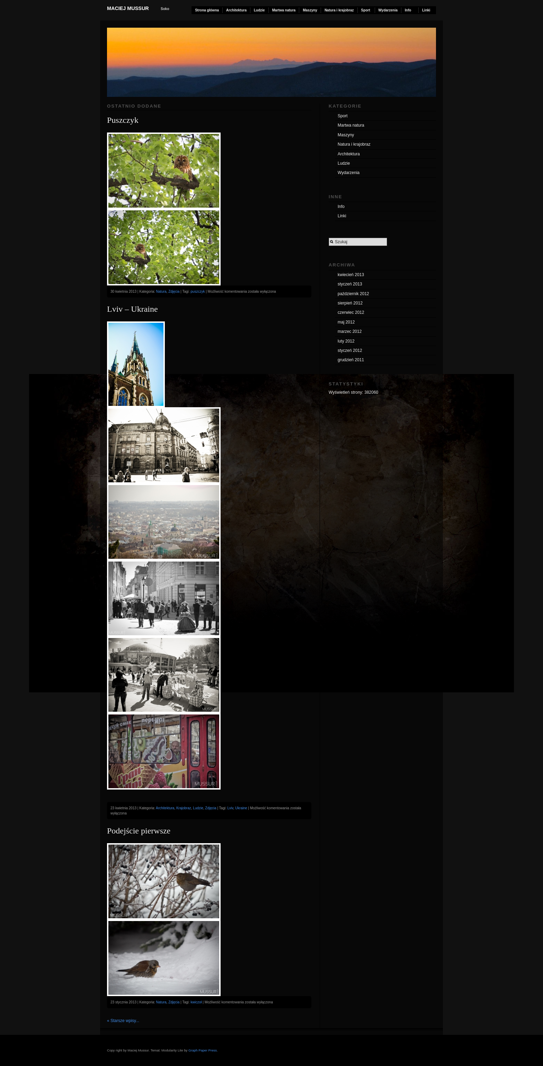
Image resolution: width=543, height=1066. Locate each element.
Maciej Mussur (128, 8)
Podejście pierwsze (138, 830)
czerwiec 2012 (351, 312)
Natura (161, 291)
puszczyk (197, 291)
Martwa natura (284, 10)
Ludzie (259, 10)
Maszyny (310, 10)
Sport (365, 10)
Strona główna (207, 10)
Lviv (230, 808)
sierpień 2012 (350, 303)
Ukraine (241, 808)
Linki (426, 10)
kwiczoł (196, 1002)
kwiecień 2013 (351, 274)
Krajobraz (183, 808)
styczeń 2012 (350, 350)
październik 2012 (353, 293)
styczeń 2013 (350, 284)
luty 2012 (346, 341)
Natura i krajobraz (339, 10)
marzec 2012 (350, 331)
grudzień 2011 (351, 359)
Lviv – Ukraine (132, 308)
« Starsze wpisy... (123, 1020)
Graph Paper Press (202, 1050)
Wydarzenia (388, 10)
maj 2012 (346, 322)
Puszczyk (123, 120)
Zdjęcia (173, 291)
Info (408, 10)
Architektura (236, 10)
